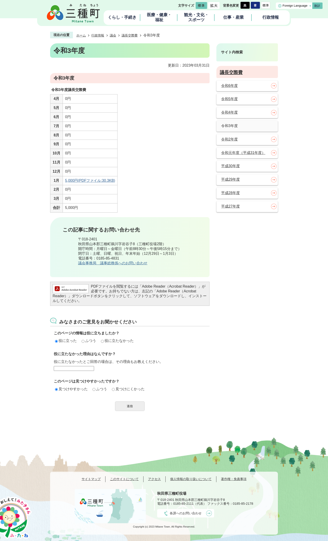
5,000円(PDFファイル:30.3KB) (90, 180)
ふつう (89, 341)
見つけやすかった (71, 389)
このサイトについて (124, 479)
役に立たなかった (117, 341)
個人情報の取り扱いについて (191, 479)
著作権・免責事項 (233, 479)
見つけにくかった (128, 389)
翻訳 (317, 6)
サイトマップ (91, 479)
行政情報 (97, 35)
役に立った (66, 341)
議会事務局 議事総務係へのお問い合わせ (112, 263)
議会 (113, 35)
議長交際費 (130, 35)
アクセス (154, 479)
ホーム (81, 35)
